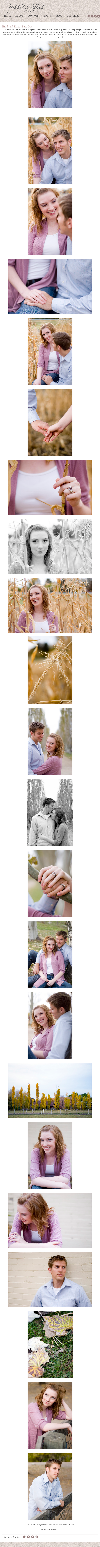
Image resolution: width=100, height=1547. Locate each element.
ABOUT (19, 16)
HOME (7, 16)
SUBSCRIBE (73, 16)
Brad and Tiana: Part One (17, 26)
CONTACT (33, 16)
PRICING (47, 16)
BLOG (59, 16)
